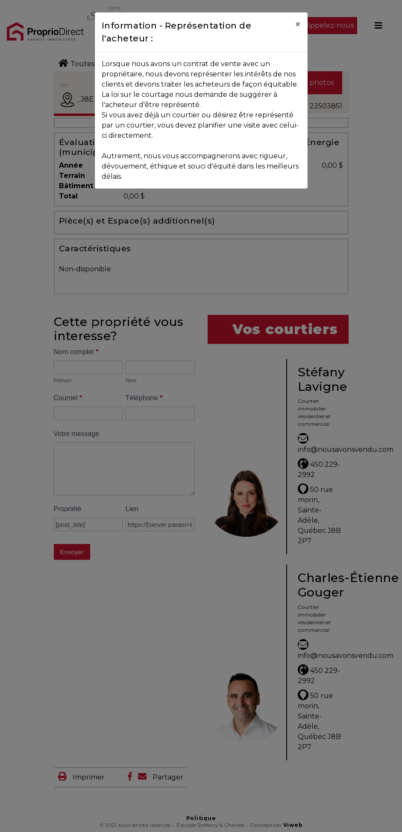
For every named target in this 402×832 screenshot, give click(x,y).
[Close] (298, 24)
